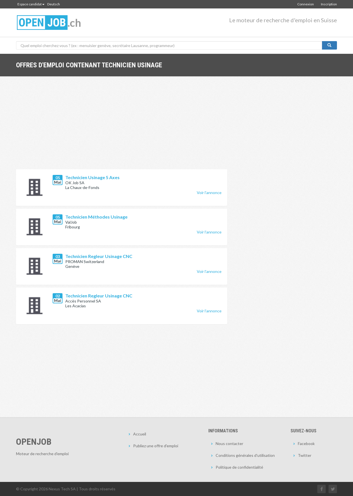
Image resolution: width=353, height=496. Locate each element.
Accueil (139, 434)
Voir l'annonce (209, 192)
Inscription (329, 4)
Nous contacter (229, 443)
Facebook (306, 443)
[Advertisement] (121, 127)
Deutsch (53, 4)
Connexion (305, 4)
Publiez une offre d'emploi (155, 445)
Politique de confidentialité (239, 467)
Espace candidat (30, 4)
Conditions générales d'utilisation (245, 455)
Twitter (304, 455)
